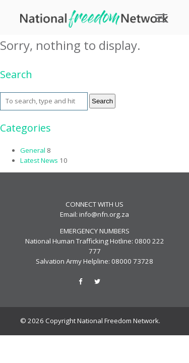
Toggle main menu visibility (162, 14)
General (32, 150)
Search (102, 101)
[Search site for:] (44, 101)
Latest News (39, 160)
